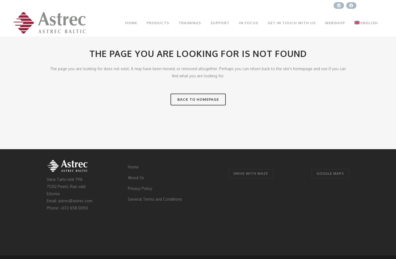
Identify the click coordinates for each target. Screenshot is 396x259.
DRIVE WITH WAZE (250, 173)
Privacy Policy (140, 188)
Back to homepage (198, 99)
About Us (136, 177)
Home (133, 167)
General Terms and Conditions (155, 199)
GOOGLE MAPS (330, 173)
